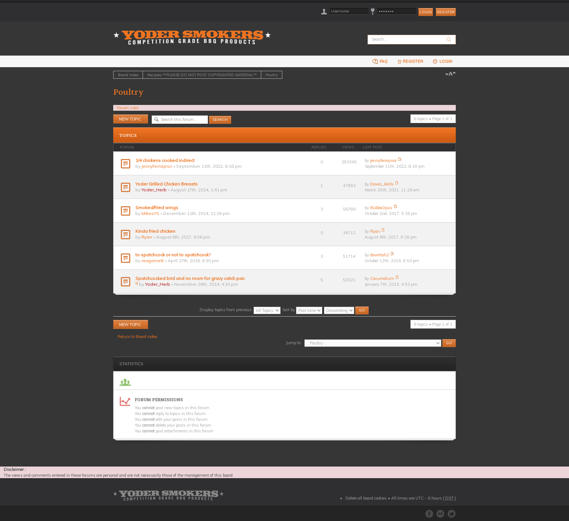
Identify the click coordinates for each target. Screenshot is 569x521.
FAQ (380, 61)
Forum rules (128, 107)
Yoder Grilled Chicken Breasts (166, 184)
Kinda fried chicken (155, 231)
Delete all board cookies (366, 498)
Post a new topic (130, 118)
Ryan (147, 237)
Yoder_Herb (154, 189)
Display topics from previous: (240, 309)
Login (442, 61)
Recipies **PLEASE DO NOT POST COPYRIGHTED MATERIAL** (202, 75)
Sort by (302, 309)
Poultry (272, 75)
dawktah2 (379, 254)
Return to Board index (137, 336)
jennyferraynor (157, 166)
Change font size (450, 74)
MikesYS (150, 213)
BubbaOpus (381, 207)
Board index (128, 75)
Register (446, 12)
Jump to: (294, 342)
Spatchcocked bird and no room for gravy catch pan (190, 278)
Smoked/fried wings (156, 207)
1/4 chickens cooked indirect (165, 160)
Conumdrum (382, 278)
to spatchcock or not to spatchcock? (172, 254)
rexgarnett (153, 260)
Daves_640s (382, 184)
